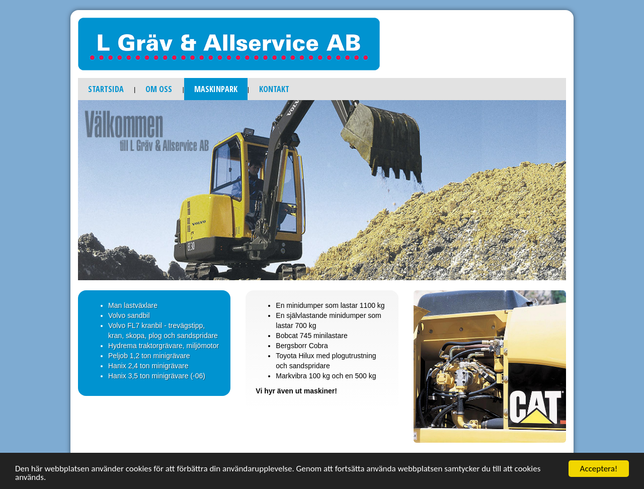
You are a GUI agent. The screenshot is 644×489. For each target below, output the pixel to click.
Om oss (158, 89)
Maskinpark (215, 89)
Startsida (106, 89)
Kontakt (274, 89)
